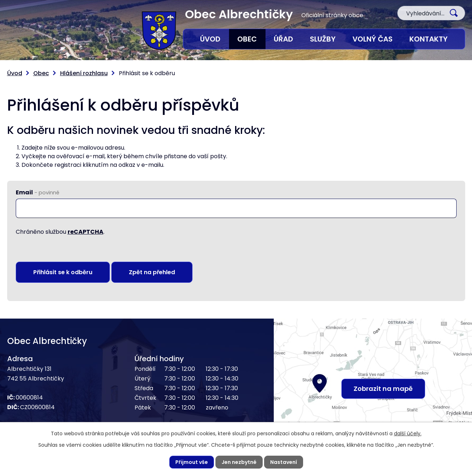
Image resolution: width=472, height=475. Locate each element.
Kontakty (428, 39)
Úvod (210, 39)
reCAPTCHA (85, 232)
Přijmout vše (191, 462)
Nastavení (283, 462)
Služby (323, 39)
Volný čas (372, 39)
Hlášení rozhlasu (84, 73)
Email (37, 192)
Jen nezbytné (239, 462)
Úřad (283, 39)
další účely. (408, 433)
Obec (247, 39)
